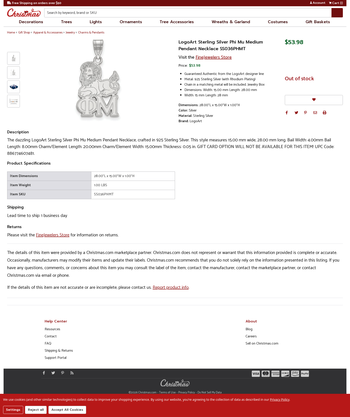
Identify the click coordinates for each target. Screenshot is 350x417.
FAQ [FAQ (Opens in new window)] (48, 344)
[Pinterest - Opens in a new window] (61, 373)
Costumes (278, 22)
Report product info (171, 287)
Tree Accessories (177, 22)
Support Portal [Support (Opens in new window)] (56, 358)
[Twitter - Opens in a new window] (52, 373)
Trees (66, 22)
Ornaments (131, 22)
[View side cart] (341, 3)
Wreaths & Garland (231, 22)
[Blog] (71, 373)
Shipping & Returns (59, 351)
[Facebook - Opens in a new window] (43, 373)
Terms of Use (167, 392)
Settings (13, 409)
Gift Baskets (318, 22)
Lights (96, 22)
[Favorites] (314, 100)
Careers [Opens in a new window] (251, 336)
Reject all (36, 409)
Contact (51, 336)
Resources (52, 329)
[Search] (337, 12)
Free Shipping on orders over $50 (34, 3)
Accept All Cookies (67, 409)
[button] (286, 112)
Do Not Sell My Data (210, 392)
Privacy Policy (186, 392)
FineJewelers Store (214, 57)
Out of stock (299, 79)
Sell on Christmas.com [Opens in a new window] (262, 344)
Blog (249, 329)
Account (317, 3)
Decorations (31, 22)
